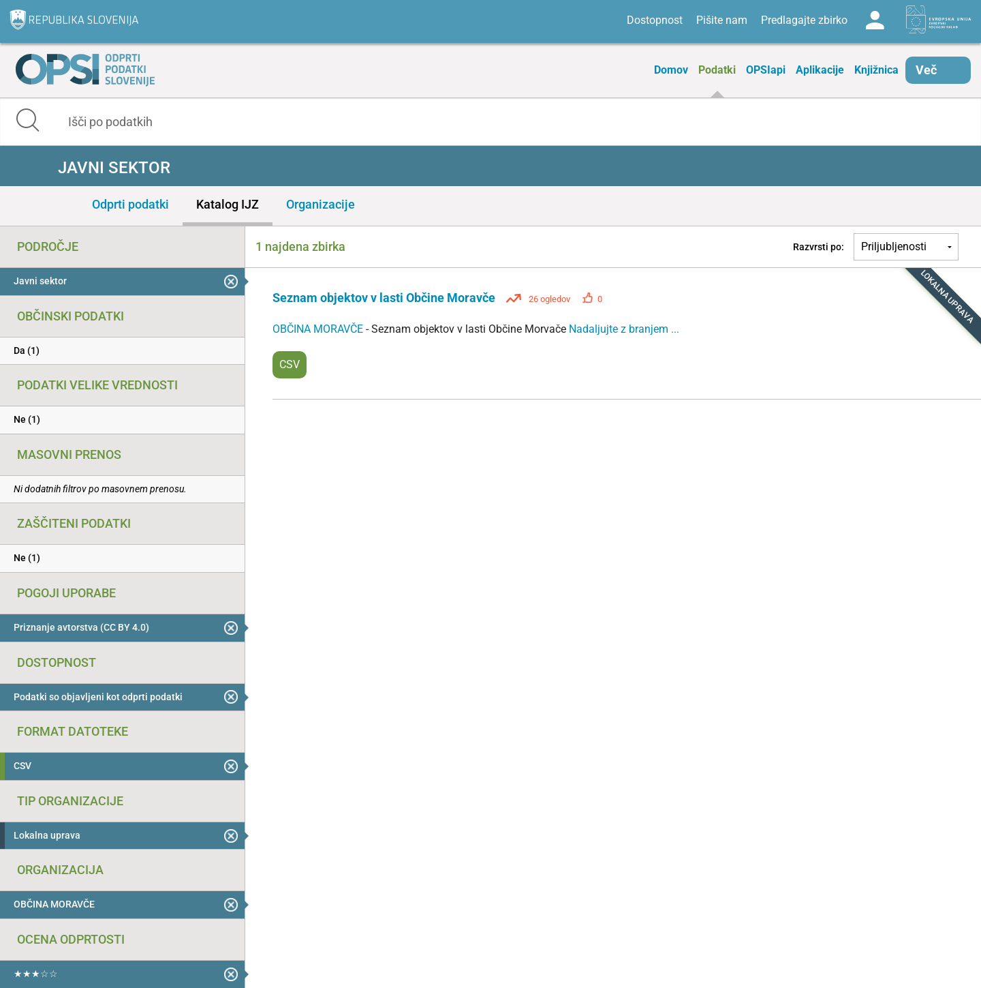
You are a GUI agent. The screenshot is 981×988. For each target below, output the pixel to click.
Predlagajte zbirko (804, 20)
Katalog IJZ (227, 204)
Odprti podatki (130, 204)
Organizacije (320, 204)
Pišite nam (721, 20)
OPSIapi (765, 69)
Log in (874, 20)
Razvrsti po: (818, 246)
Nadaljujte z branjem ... (624, 329)
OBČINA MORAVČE (319, 329)
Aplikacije (820, 69)
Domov (671, 69)
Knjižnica (876, 69)
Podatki (717, 69)
